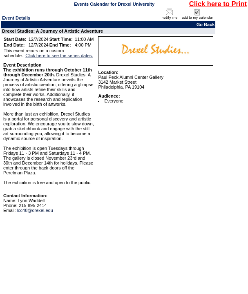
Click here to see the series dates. (59, 55)
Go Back (206, 24)
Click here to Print (218, 3)
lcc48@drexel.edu (35, 210)
